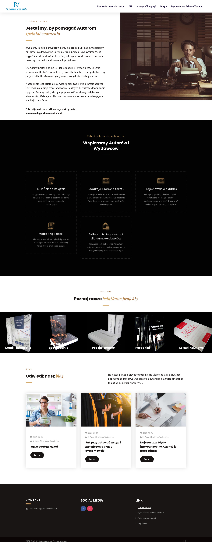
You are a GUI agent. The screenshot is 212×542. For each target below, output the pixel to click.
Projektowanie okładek (161, 216)
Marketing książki (51, 258)
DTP (130, 6)
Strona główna (144, 507)
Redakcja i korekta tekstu (111, 6)
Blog (162, 6)
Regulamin (142, 523)
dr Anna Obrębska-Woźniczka (46, 441)
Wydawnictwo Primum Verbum (186, 6)
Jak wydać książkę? (146, 6)
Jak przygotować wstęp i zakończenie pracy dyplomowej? (103, 447)
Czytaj (37, 455)
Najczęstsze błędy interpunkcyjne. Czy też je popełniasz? (158, 447)
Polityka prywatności (146, 518)
